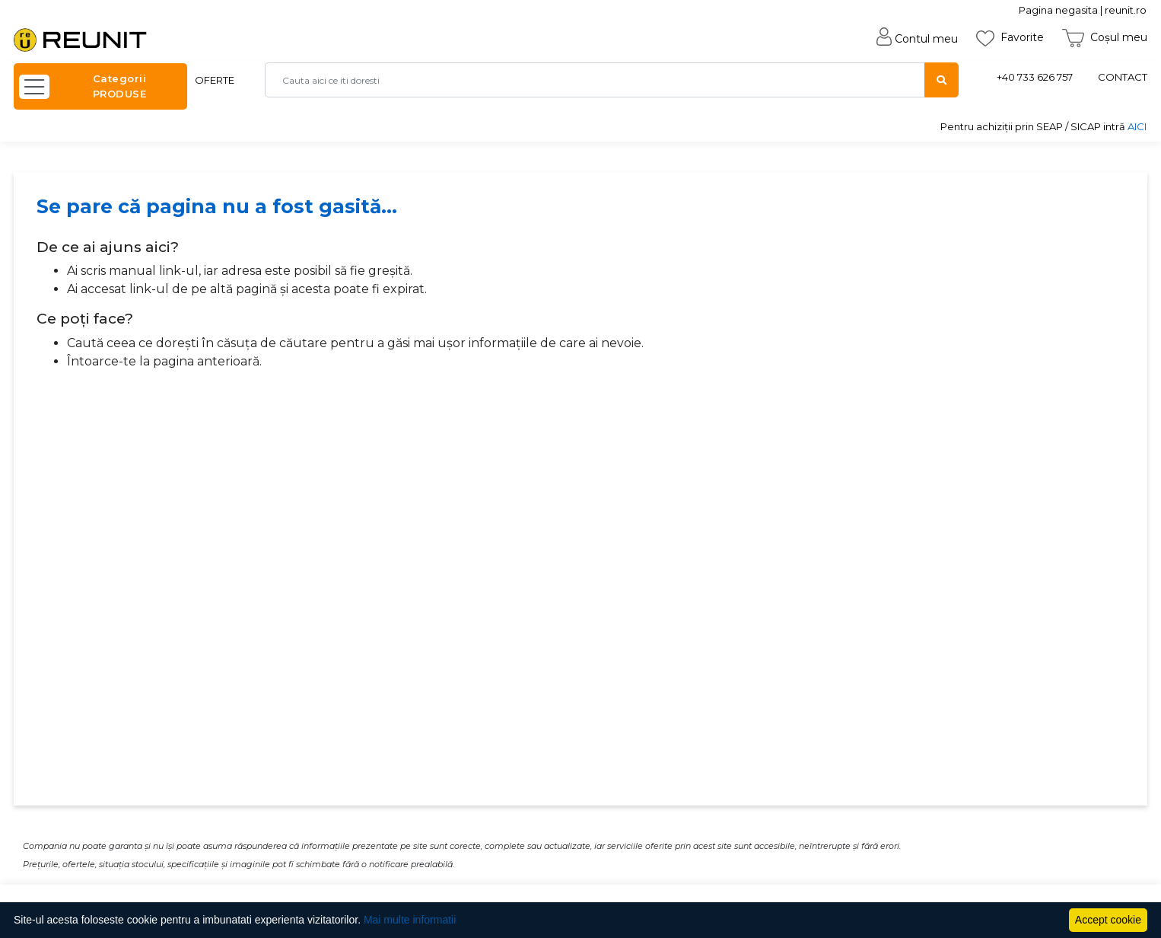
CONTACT (1122, 77)
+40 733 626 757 (1035, 77)
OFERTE (214, 80)
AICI (1137, 126)
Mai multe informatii (410, 920)
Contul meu (917, 39)
